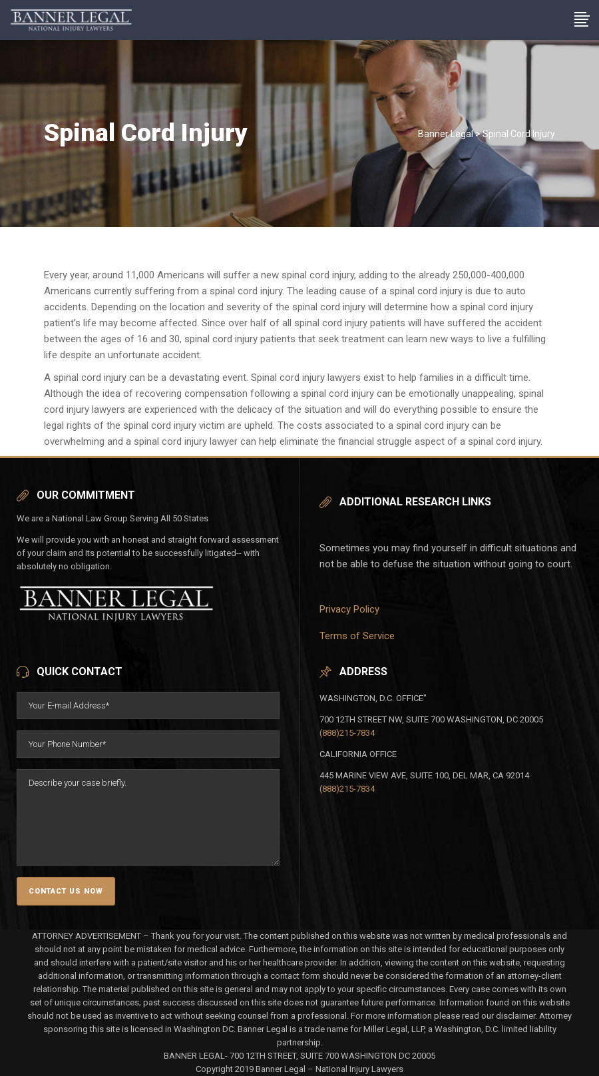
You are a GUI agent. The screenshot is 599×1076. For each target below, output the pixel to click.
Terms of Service (357, 636)
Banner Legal (445, 133)
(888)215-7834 (347, 733)
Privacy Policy (349, 609)
